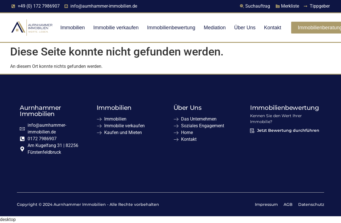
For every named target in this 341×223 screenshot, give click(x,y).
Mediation (215, 27)
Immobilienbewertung (171, 27)
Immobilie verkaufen (116, 27)
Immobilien (72, 27)
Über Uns (245, 27)
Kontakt (272, 27)
